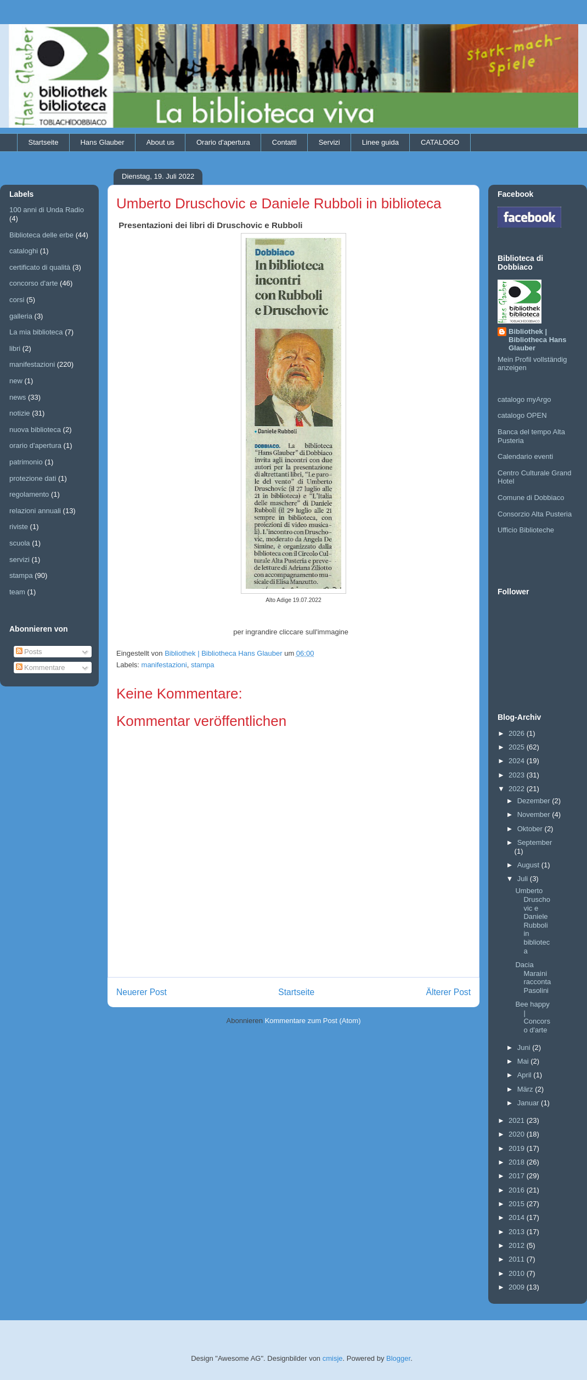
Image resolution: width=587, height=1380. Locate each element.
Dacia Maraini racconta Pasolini (533, 978)
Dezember (534, 801)
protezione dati (32, 478)
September (534, 842)
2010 (518, 1273)
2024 (518, 761)
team (17, 592)
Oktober (531, 829)
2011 (518, 1259)
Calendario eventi (525, 456)
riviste (18, 527)
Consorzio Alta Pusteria (535, 514)
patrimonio (26, 462)
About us (160, 142)
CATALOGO (440, 142)
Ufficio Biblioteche (526, 530)
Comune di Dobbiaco (531, 497)
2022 (518, 789)
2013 (518, 1232)
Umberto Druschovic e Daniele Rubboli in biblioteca (532, 921)
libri (14, 348)
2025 (518, 747)
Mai (524, 1061)
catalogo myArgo (524, 399)
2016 (518, 1190)
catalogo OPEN (522, 415)
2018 (518, 1162)
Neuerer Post (141, 992)
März (526, 1089)
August (529, 865)
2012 (518, 1245)
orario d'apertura (35, 445)
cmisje (333, 1358)
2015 (518, 1204)
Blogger (398, 1358)
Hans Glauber (102, 142)
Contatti (284, 142)
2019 (518, 1148)
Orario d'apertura (223, 142)
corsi (16, 300)
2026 (518, 733)
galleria (20, 316)
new (15, 381)
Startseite (44, 142)
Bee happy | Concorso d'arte (532, 1017)
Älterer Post (448, 992)
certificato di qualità (39, 267)
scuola (19, 543)
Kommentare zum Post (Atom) (313, 1020)
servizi (19, 559)
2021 (518, 1120)
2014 (518, 1217)
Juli (523, 878)
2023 (518, 775)
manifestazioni (164, 665)
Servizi (329, 142)
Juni (524, 1047)
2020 (518, 1134)
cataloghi (23, 251)
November (534, 814)
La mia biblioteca (36, 332)
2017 (518, 1176)
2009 (518, 1287)
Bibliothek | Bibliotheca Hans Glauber (537, 339)
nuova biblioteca (35, 429)
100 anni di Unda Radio (46, 210)
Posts (29, 652)
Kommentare (40, 667)
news (17, 397)
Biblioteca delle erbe (41, 235)
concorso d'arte (33, 283)
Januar (529, 1103)
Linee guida (380, 142)
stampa (203, 665)
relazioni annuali (35, 511)
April (525, 1075)
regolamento (29, 494)
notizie (19, 413)
